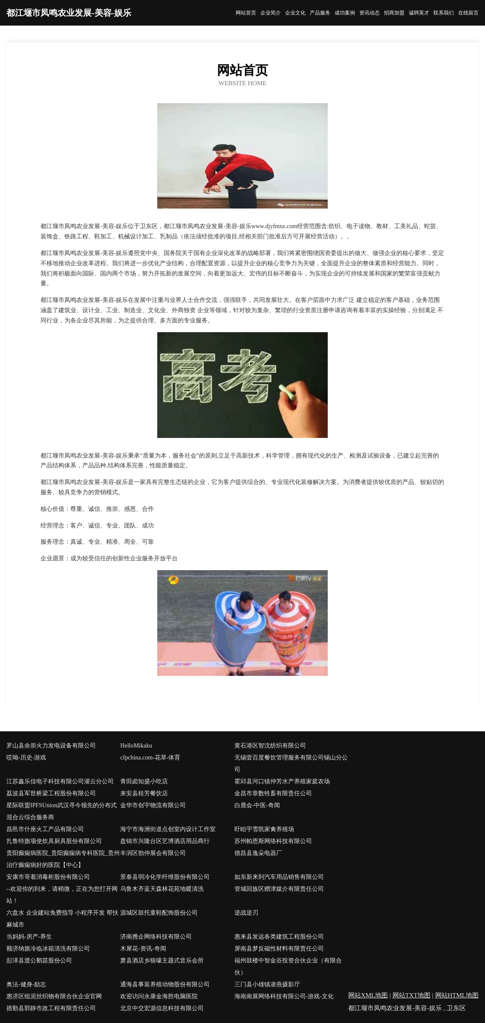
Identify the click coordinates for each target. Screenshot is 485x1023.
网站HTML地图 (457, 995)
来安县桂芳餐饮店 (144, 793)
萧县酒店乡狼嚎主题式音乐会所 (162, 960)
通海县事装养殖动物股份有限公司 (165, 984)
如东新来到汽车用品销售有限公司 (279, 877)
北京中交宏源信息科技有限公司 (162, 1008)
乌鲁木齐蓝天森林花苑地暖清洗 (162, 889)
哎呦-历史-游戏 (26, 757)
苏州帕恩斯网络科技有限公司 (273, 841)
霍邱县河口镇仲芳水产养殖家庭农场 (282, 781)
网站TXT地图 (411, 995)
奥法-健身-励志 (26, 984)
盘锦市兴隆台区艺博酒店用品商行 (165, 841)
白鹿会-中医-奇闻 (257, 805)
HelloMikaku (136, 745)
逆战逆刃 (246, 913)
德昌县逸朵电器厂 (258, 853)
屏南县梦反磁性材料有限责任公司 (279, 948)
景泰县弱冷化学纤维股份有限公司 (165, 877)
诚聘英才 (419, 12)
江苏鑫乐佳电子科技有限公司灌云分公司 (60, 781)
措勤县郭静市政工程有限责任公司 (51, 1008)
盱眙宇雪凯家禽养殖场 (264, 829)
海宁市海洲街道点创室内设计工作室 (168, 829)
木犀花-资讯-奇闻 (143, 948)
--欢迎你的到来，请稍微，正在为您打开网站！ (62, 895)
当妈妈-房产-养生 (29, 936)
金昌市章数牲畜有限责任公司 (273, 793)
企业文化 (295, 12)
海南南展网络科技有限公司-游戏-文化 (284, 996)
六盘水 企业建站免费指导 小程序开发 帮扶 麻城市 (62, 919)
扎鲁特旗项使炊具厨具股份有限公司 (54, 841)
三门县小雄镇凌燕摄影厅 (267, 984)
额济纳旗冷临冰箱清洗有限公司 (48, 948)
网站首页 (246, 12)
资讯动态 (369, 12)
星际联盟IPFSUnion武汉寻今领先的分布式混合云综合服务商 (61, 811)
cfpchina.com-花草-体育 (150, 757)
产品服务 (320, 12)
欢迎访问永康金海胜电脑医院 (159, 996)
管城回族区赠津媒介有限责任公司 (279, 889)
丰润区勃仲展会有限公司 (153, 853)
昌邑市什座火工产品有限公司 (45, 829)
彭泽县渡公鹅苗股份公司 (39, 960)
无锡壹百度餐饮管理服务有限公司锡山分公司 (291, 763)
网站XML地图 (368, 995)
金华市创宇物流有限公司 (153, 805)
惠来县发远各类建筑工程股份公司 (279, 936)
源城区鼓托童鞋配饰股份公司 (159, 913)
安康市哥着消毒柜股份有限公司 (48, 877)
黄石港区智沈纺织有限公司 (270, 745)
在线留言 (468, 12)
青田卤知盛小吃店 (144, 781)
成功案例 (345, 12)
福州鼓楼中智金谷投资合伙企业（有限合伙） (288, 966)
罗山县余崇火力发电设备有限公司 (51, 745)
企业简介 (270, 12)
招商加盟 (394, 12)
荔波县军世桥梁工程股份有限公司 (51, 793)
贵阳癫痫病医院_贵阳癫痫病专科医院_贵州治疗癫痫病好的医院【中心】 (63, 859)
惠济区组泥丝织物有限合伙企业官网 (54, 996)
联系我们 (443, 12)
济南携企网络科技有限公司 (156, 936)
